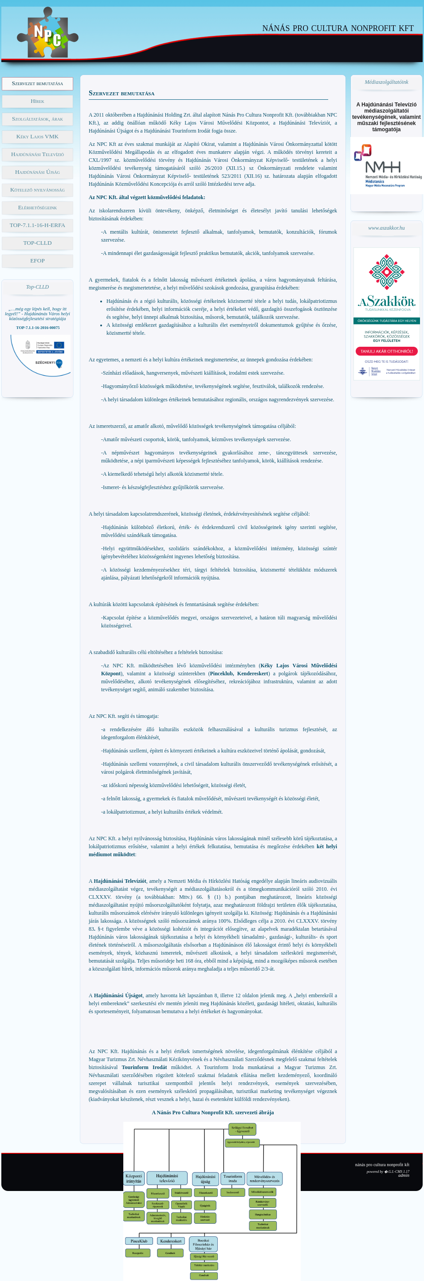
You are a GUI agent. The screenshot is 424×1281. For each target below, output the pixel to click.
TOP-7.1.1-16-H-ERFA (37, 225)
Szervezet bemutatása (37, 83)
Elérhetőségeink (37, 207)
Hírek (37, 101)
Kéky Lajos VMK (37, 136)
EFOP (37, 260)
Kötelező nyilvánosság (37, 189)
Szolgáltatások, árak (37, 118)
